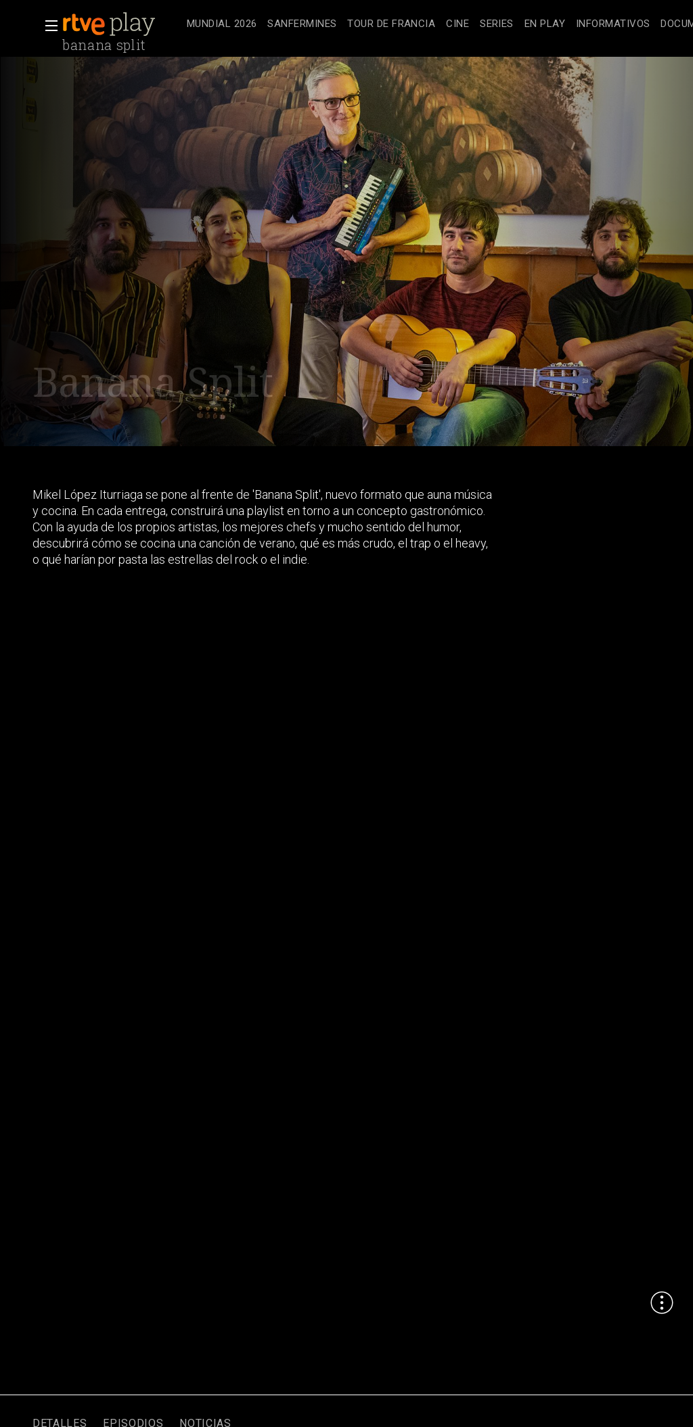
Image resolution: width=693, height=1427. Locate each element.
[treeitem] (221, 24)
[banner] (121, 24)
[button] (47, 26)
